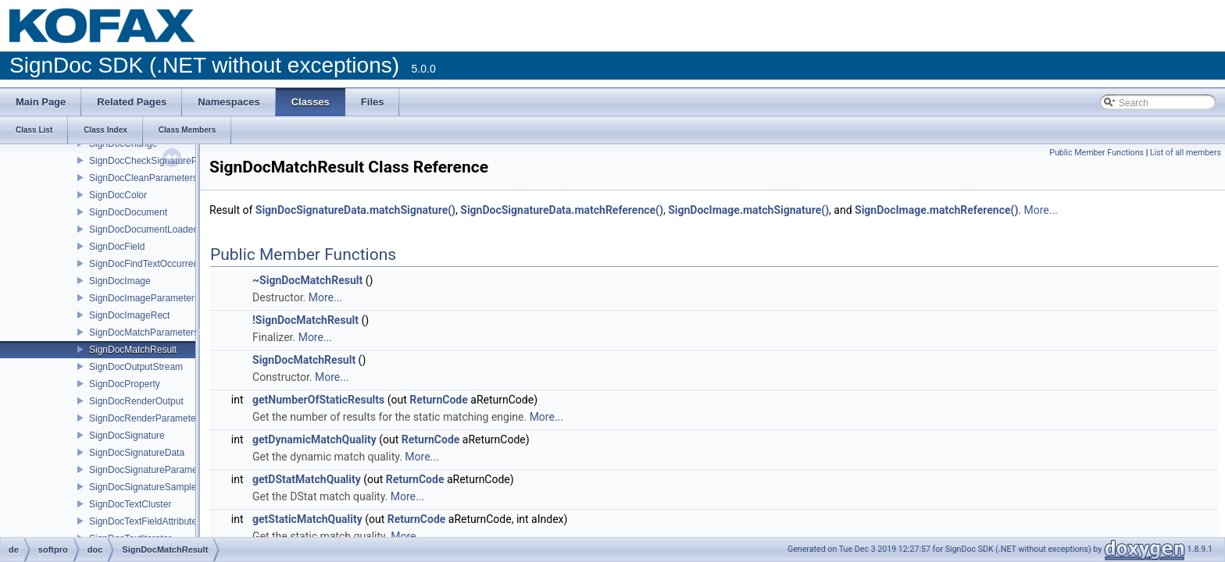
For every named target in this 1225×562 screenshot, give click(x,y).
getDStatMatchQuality (306, 479)
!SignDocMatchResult (305, 320)
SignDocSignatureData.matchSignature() (355, 210)
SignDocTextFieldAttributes (145, 521)
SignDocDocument (128, 212)
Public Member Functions (1096, 153)
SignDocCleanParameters (143, 178)
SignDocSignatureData (136, 452)
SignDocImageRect (129, 315)
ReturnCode (438, 399)
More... (1040, 210)
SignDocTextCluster (130, 504)
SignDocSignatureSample (142, 487)
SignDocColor (118, 195)
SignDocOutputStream (136, 366)
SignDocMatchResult (133, 349)
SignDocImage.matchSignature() (748, 210)
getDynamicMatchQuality (314, 439)
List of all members (1185, 153)
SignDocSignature (127, 435)
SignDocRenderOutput (136, 401)
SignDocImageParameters (144, 298)
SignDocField (117, 246)
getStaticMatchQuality (307, 519)
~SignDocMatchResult (307, 280)
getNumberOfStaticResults (318, 399)
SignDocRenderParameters (146, 418)
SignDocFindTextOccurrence (149, 263)
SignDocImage (120, 281)
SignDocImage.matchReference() (936, 210)
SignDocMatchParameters (143, 332)
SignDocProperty (124, 384)
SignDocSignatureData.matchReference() (561, 210)
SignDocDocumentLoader (142, 229)
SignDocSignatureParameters (151, 469)
